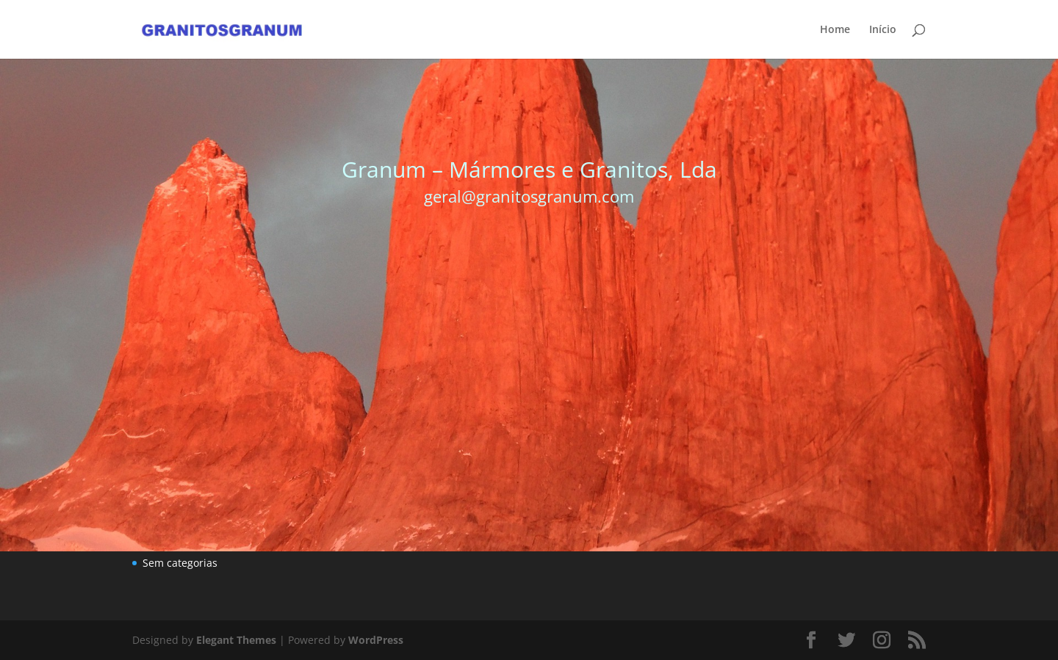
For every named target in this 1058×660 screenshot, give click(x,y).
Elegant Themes (236, 640)
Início (882, 30)
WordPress (375, 640)
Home (835, 30)
